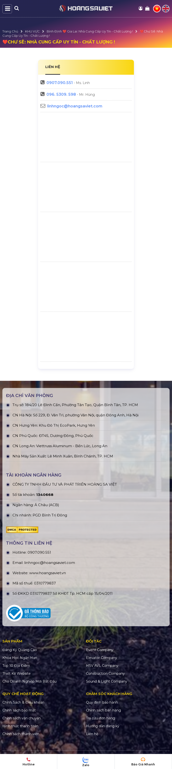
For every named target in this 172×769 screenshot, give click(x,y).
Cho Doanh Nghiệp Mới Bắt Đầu (29, 681)
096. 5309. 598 (61, 94)
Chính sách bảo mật (19, 710)
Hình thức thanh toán (20, 726)
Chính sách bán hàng (103, 710)
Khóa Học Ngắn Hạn (19, 658)
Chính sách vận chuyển (21, 718)
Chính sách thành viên (20, 734)
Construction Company (105, 673)
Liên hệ (92, 734)
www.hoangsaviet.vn (47, 573)
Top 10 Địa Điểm (16, 665)
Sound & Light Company (106, 681)
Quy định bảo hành (102, 702)
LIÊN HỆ (52, 66)
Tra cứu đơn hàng (100, 718)
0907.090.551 (59, 82)
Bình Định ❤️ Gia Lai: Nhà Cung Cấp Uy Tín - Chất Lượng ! (90, 31)
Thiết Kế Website (16, 673)
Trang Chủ (10, 31)
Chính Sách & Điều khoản (23, 702)
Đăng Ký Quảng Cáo (19, 650)
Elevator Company (101, 658)
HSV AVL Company (102, 665)
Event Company (99, 650)
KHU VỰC (32, 31)
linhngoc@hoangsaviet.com (74, 106)
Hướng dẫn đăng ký (102, 726)
